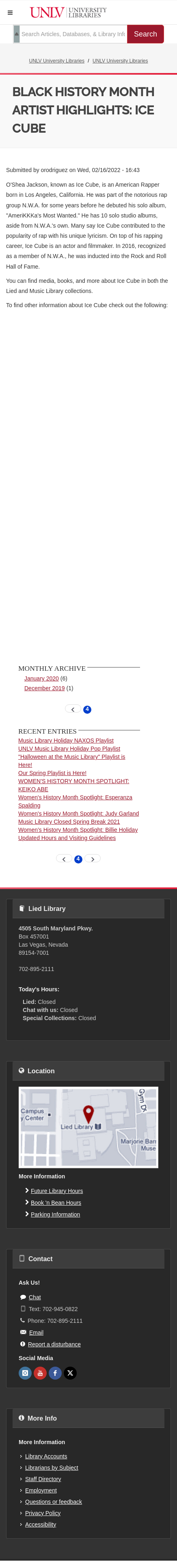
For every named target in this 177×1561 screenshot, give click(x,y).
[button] (10, 12)
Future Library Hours (54, 1190)
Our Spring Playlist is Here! (52, 773)
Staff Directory (43, 1479)
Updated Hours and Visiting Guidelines (67, 838)
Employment (41, 1490)
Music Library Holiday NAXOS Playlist (66, 740)
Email (31, 1332)
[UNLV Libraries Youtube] (40, 1373)
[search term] (70, 34)
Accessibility (40, 1524)
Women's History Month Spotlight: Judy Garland (78, 813)
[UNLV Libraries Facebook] (55, 1373)
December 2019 (44, 688)
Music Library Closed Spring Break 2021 (69, 821)
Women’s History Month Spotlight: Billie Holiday (78, 830)
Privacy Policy (42, 1513)
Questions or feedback (53, 1502)
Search (145, 34)
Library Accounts (46, 1456)
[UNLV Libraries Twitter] (70, 1373)
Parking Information (52, 1214)
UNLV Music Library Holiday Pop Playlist (69, 748)
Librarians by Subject (51, 1467)
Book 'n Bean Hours (53, 1202)
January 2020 (41, 678)
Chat (30, 1297)
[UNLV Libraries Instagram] (25, 1373)
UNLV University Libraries (56, 61)
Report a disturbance (50, 1344)
